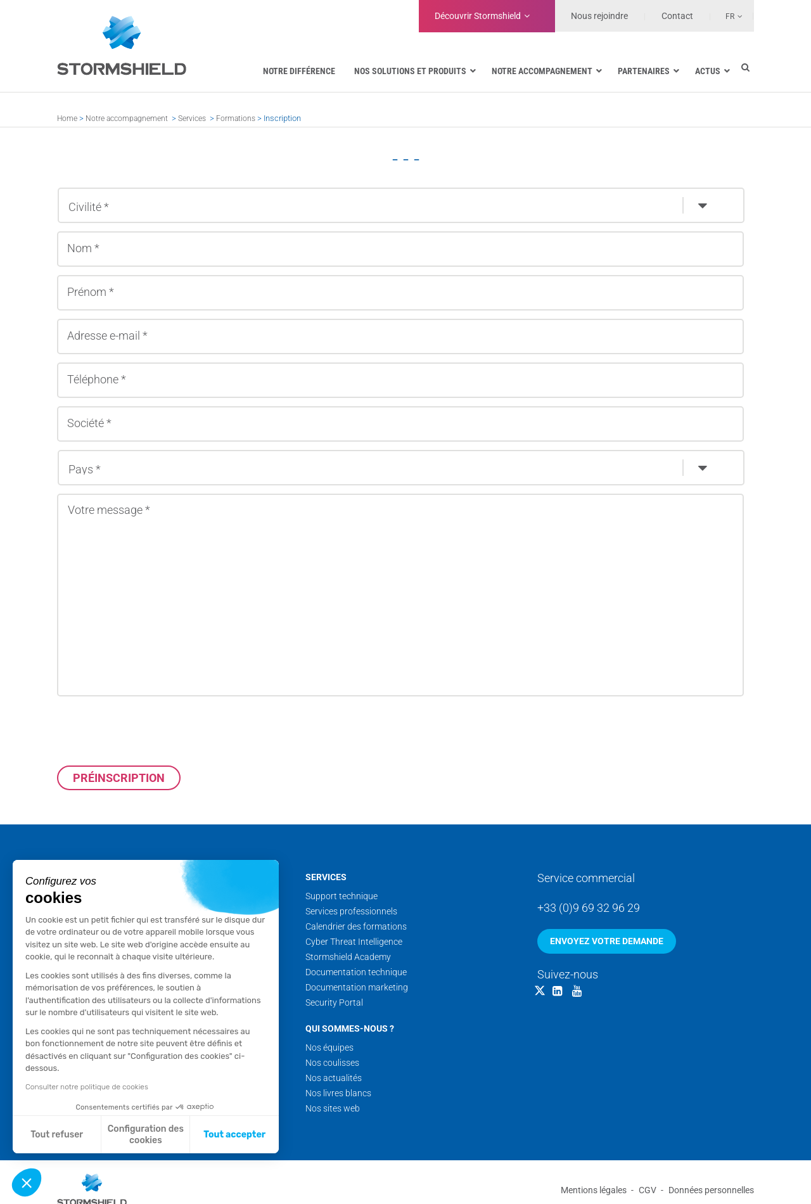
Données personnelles (711, 1190)
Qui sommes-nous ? (349, 1028)
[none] (727, 16)
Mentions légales (594, 1190)
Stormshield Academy (348, 957)
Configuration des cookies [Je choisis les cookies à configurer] (146, 1135)
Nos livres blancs (338, 1093)
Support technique (341, 896)
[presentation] (153, 730)
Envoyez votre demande (606, 941)
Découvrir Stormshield (478, 16)
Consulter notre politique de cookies (86, 1086)
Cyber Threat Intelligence (353, 942)
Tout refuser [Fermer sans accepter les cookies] (56, 1134)
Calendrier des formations (356, 926)
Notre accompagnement (127, 118)
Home (67, 118)
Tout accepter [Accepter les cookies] (234, 1134)
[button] (26, 1182)
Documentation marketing (356, 987)
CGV (647, 1190)
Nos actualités (333, 1078)
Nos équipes (329, 1047)
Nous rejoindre (599, 16)
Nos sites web (332, 1108)
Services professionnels (351, 911)
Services (192, 118)
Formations (235, 118)
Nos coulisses (332, 1063)
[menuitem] (727, 16)
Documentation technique (356, 972)
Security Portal (334, 1002)
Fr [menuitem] (729, 16)
